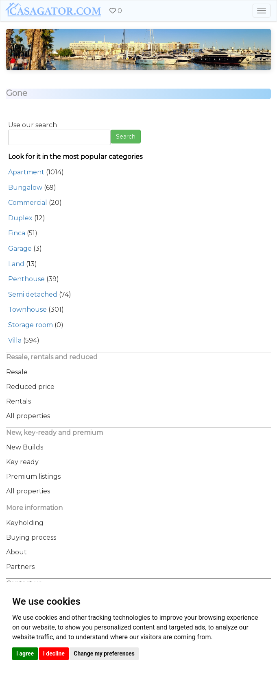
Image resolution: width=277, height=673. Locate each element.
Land (16, 264)
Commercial (27, 202)
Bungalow (25, 187)
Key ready (22, 462)
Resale (17, 372)
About (16, 552)
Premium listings (33, 476)
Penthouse (26, 279)
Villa (15, 340)
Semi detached (32, 294)
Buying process (31, 537)
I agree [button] (25, 653)
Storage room (30, 325)
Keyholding (25, 523)
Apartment (26, 172)
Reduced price (30, 387)
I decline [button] (54, 653)
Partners (20, 567)
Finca (16, 233)
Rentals (18, 401)
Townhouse (27, 309)
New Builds (24, 447)
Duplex (20, 218)
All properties (28, 416)
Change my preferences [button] (104, 653)
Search (125, 136)
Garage (20, 248)
